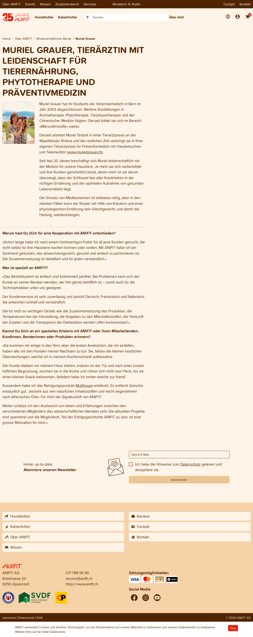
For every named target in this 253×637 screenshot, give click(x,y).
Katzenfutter (67, 17)
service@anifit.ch (79, 578)
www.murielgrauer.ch (85, 152)
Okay (233, 628)
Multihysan (84, 385)
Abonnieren (179, 479)
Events (30, 4)
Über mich (176, 17)
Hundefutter (44, 17)
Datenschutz (190, 464)
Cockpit (229, 4)
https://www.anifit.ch (82, 584)
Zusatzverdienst (67, 4)
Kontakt (245, 4)
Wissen (45, 4)
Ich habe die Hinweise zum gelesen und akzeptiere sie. (178, 467)
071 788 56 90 (77, 573)
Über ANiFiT (11, 4)
